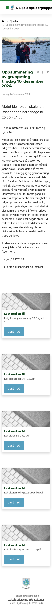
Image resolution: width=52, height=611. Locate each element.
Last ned (14, 332)
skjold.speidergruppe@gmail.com (26, 599)
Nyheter (14, 21)
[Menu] (7, 7)
